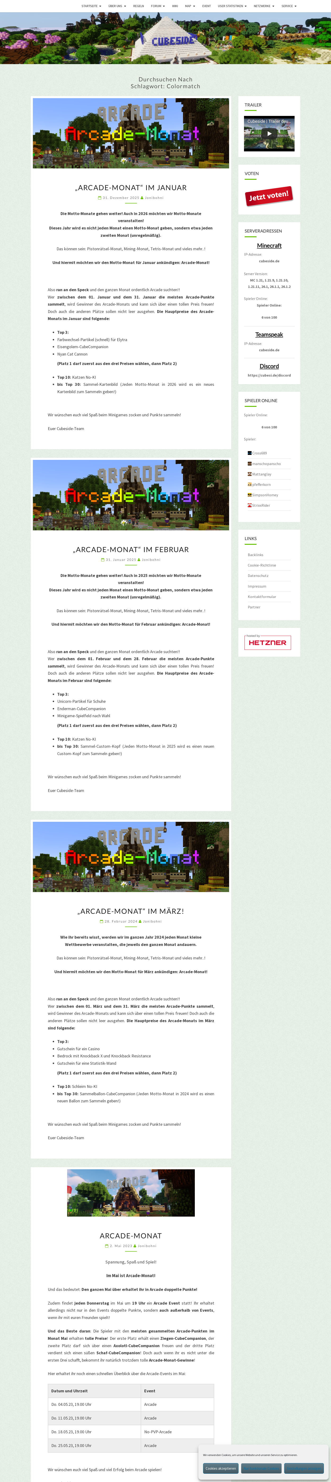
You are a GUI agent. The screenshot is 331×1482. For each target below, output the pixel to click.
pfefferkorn (261, 484)
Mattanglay (261, 474)
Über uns (115, 6)
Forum (156, 6)
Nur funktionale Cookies (261, 1468)
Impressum (257, 586)
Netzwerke (262, 6)
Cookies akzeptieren (221, 1468)
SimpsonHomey (265, 495)
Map (188, 6)
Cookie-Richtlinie (262, 565)
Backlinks (255, 554)
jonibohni (154, 198)
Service (287, 6)
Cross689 (259, 453)
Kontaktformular (262, 596)
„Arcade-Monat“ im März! (130, 911)
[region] (165, 38)
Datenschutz (258, 575)
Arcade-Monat (131, 1235)
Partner (254, 607)
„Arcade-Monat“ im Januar (131, 187)
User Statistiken (230, 6)
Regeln (138, 6)
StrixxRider (261, 505)
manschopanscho (266, 463)
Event (206, 6)
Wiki (175, 6)
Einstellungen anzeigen (304, 1468)
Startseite (90, 6)
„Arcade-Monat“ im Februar (131, 549)
